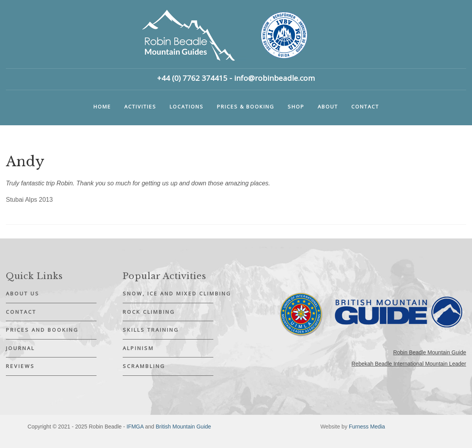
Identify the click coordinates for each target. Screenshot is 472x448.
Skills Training (151, 329)
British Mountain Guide (183, 426)
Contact (365, 106)
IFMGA (135, 426)
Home (102, 106)
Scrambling (144, 366)
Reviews (20, 366)
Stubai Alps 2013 (29, 199)
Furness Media (367, 426)
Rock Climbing (149, 311)
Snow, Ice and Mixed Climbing (168, 293)
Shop (296, 106)
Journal (20, 348)
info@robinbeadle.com (274, 78)
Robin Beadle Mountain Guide (429, 352)
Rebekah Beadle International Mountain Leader (409, 364)
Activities (140, 106)
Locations (187, 106)
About (328, 106)
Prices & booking (245, 106)
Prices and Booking (42, 329)
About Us (22, 293)
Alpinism (138, 348)
